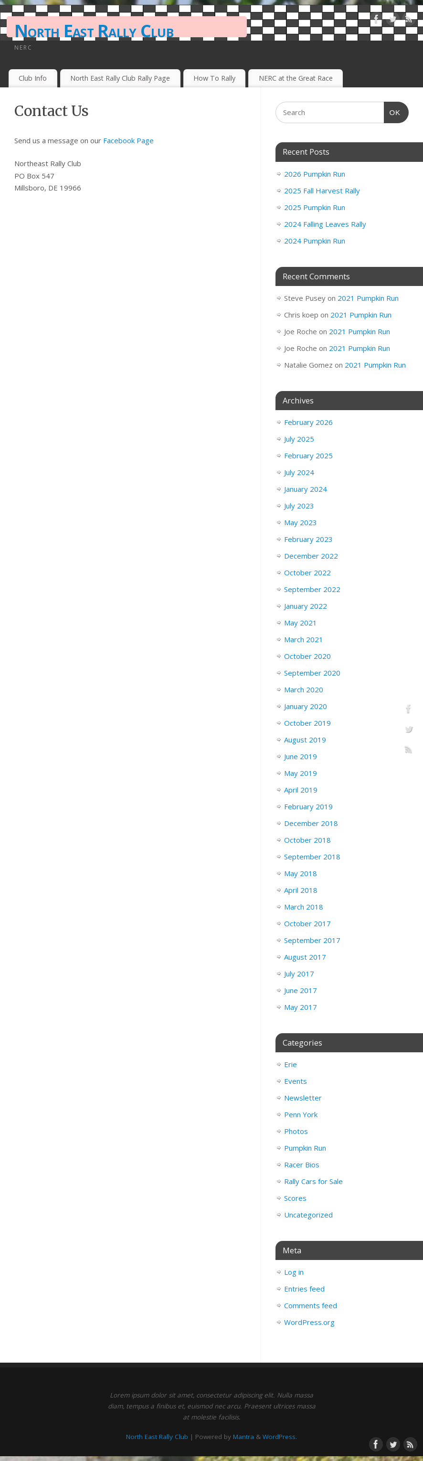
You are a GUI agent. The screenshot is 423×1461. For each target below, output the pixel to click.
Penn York (300, 1114)
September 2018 (312, 856)
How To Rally (214, 78)
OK (392, 111)
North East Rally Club (93, 30)
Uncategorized (308, 1214)
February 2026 (308, 422)
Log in (294, 1272)
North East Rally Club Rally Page (120, 78)
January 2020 (305, 706)
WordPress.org (309, 1322)
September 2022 (312, 589)
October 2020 (307, 656)
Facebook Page (128, 140)
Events (295, 1081)
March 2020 (303, 689)
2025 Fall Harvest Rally (322, 190)
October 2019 (307, 723)
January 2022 (305, 606)
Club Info (33, 78)
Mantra (243, 1436)
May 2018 (300, 873)
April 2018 (300, 890)
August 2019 (305, 739)
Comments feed (310, 1305)
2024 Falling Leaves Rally (325, 224)
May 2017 (300, 1007)
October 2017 (307, 923)
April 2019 (300, 789)
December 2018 (311, 823)
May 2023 (300, 522)
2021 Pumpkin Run (368, 298)
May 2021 (300, 622)
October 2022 (307, 572)
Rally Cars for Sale (313, 1181)
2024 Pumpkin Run (314, 240)
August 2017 (305, 957)
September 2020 (312, 673)
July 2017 (299, 973)
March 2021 (303, 639)
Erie (290, 1064)
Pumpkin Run (305, 1148)
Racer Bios (301, 1164)
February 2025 (308, 455)
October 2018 (307, 840)
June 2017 (300, 990)
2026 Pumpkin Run (314, 174)
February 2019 (308, 806)
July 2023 (299, 505)
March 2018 (303, 906)
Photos (296, 1131)
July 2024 (299, 472)
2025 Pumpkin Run (314, 207)
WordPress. (280, 1436)
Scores (295, 1198)
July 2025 (299, 439)
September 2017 (312, 940)
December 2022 (311, 556)
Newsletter (303, 1097)
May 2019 (300, 773)
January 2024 (305, 489)
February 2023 (308, 539)
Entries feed (304, 1288)
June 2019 (300, 756)
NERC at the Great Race (296, 78)
